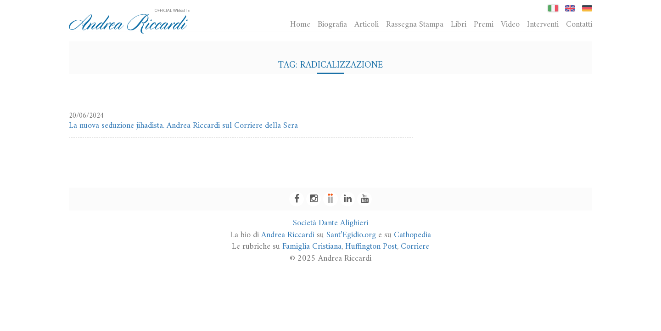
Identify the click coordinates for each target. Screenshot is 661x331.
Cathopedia (412, 235)
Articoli (366, 24)
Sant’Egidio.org (351, 235)
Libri (458, 24)
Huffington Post (371, 247)
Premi (483, 24)
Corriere (415, 247)
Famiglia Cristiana (312, 247)
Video (510, 24)
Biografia (332, 24)
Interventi (543, 24)
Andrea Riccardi (287, 235)
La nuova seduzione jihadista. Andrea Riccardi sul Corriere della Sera (183, 126)
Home (300, 24)
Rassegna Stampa (414, 24)
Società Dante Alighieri (330, 223)
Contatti (579, 24)
